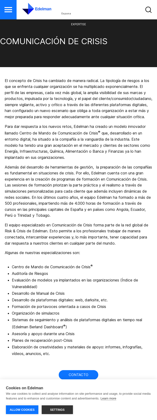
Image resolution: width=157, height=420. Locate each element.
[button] (8, 9)
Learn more (108, 398)
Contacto (78, 374)
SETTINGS (57, 409)
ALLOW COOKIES (22, 409)
